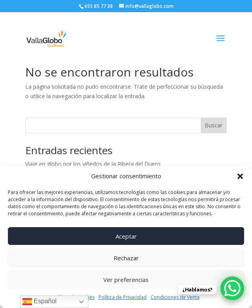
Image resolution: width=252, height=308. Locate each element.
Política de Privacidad (123, 297)
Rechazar (126, 258)
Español (39, 301)
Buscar (213, 113)
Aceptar (126, 236)
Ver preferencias (126, 280)
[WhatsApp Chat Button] (232, 288)
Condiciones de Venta (175, 297)
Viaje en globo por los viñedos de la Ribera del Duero (93, 152)
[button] (240, 176)
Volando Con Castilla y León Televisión (74, 164)
